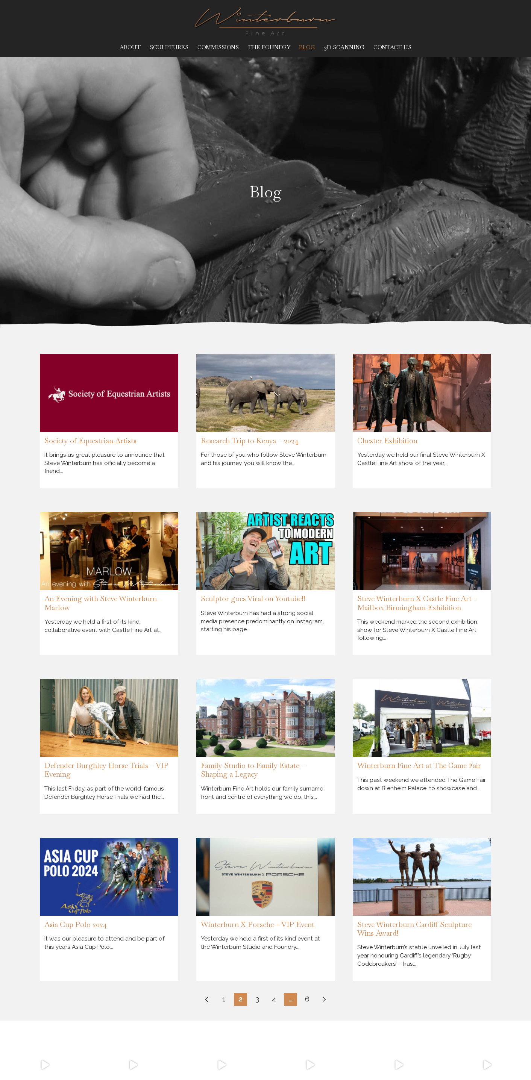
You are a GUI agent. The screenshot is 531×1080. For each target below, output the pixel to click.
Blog (307, 47)
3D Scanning (344, 47)
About (130, 47)
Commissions (218, 47)
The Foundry (269, 47)
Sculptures (169, 47)
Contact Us (392, 47)
